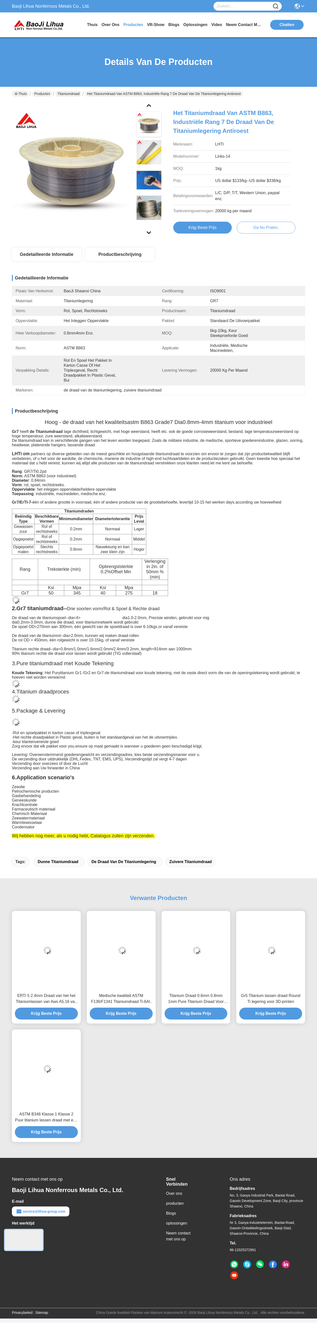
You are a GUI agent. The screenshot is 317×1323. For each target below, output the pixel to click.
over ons (110, 25)
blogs (173, 25)
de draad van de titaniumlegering (123, 862)
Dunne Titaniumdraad (58, 862)
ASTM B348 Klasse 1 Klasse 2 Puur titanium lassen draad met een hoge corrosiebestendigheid (46, 1117)
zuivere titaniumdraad (190, 862)
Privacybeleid (22, 1313)
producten (133, 25)
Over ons (174, 1193)
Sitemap (41, 1313)
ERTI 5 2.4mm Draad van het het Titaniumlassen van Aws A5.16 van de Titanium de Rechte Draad (46, 999)
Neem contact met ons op (178, 1236)
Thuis (92, 25)
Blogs (171, 1213)
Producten (42, 94)
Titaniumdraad (69, 94)
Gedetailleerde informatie (46, 254)
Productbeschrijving (120, 254)
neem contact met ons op (244, 25)
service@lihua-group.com (40, 1211)
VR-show (155, 25)
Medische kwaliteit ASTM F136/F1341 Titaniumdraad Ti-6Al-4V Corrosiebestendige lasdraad (121, 999)
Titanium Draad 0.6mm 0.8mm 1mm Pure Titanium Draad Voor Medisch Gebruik (196, 999)
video (216, 25)
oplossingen (195, 25)
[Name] (276, 6)
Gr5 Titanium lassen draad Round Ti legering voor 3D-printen (270, 998)
